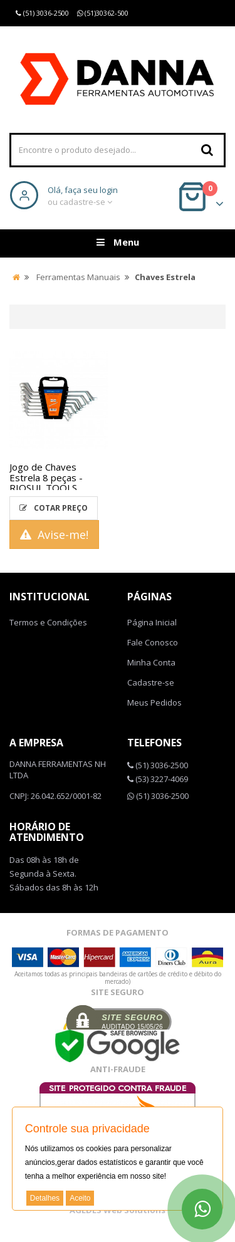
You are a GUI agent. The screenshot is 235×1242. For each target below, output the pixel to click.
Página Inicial (152, 622)
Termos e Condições (48, 622)
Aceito (80, 1198)
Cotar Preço (53, 508)
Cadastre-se (150, 682)
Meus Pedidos (154, 702)
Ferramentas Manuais (78, 277)
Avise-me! (54, 534)
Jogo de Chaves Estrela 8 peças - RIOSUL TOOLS (46, 477)
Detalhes (45, 1198)
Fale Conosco (152, 642)
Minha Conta (151, 662)
